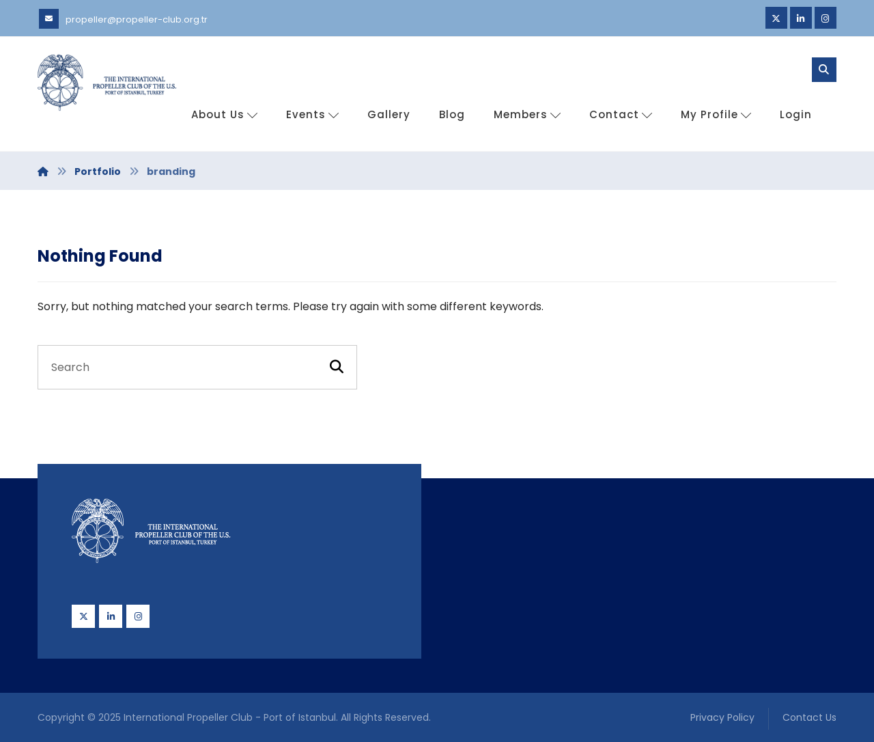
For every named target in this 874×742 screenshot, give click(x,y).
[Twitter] (776, 18)
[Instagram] (825, 18)
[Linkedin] (801, 18)
